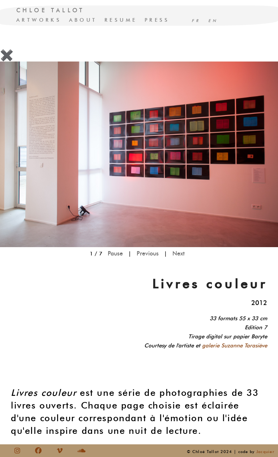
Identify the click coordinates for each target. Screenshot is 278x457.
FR (196, 20)
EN (213, 20)
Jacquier (265, 451)
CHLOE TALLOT (50, 10)
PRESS (157, 20)
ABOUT (83, 20)
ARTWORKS (38, 20)
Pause (115, 253)
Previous (148, 253)
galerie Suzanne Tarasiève (234, 345)
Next (178, 253)
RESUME (120, 20)
